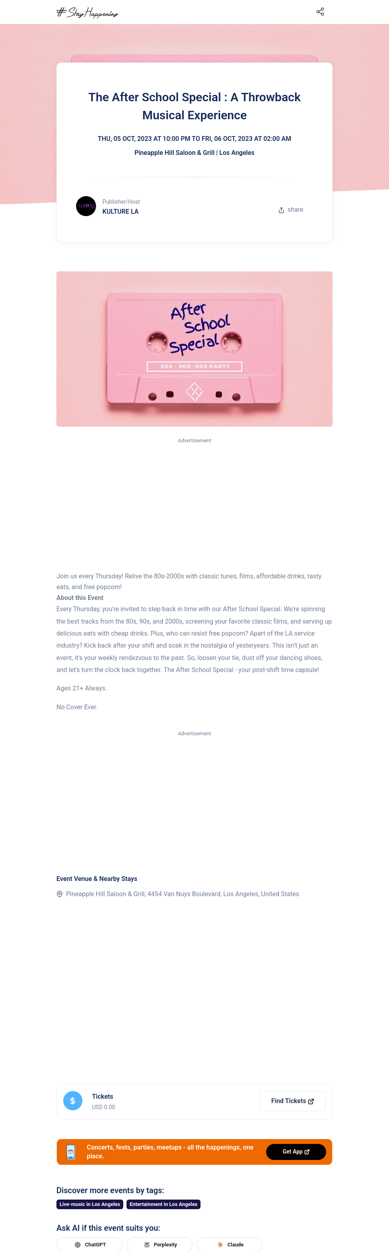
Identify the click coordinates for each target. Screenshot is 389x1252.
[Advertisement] (194, 505)
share (291, 209)
